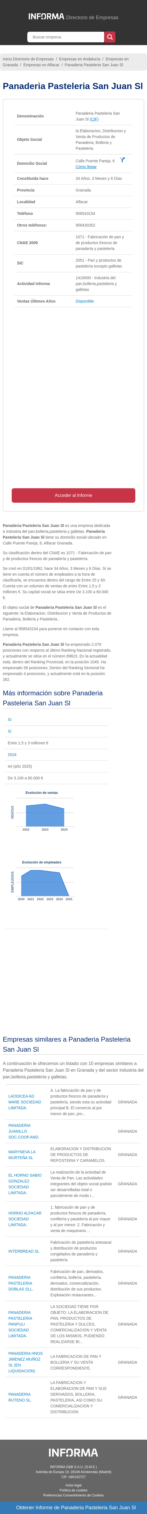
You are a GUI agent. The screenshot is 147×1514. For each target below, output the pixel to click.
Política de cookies (73, 1490)
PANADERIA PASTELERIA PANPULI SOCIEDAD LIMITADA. (20, 1324)
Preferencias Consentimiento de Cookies (73, 1495)
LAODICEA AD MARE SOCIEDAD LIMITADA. (24, 1102)
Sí (9, 719)
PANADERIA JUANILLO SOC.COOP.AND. (23, 1131)
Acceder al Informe (73, 495)
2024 (12, 754)
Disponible (85, 301)
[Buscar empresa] (66, 37)
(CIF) (94, 119)
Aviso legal (73, 1485)
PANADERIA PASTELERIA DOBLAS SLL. (20, 1283)
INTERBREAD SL (23, 1251)
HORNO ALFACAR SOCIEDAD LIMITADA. (24, 1219)
